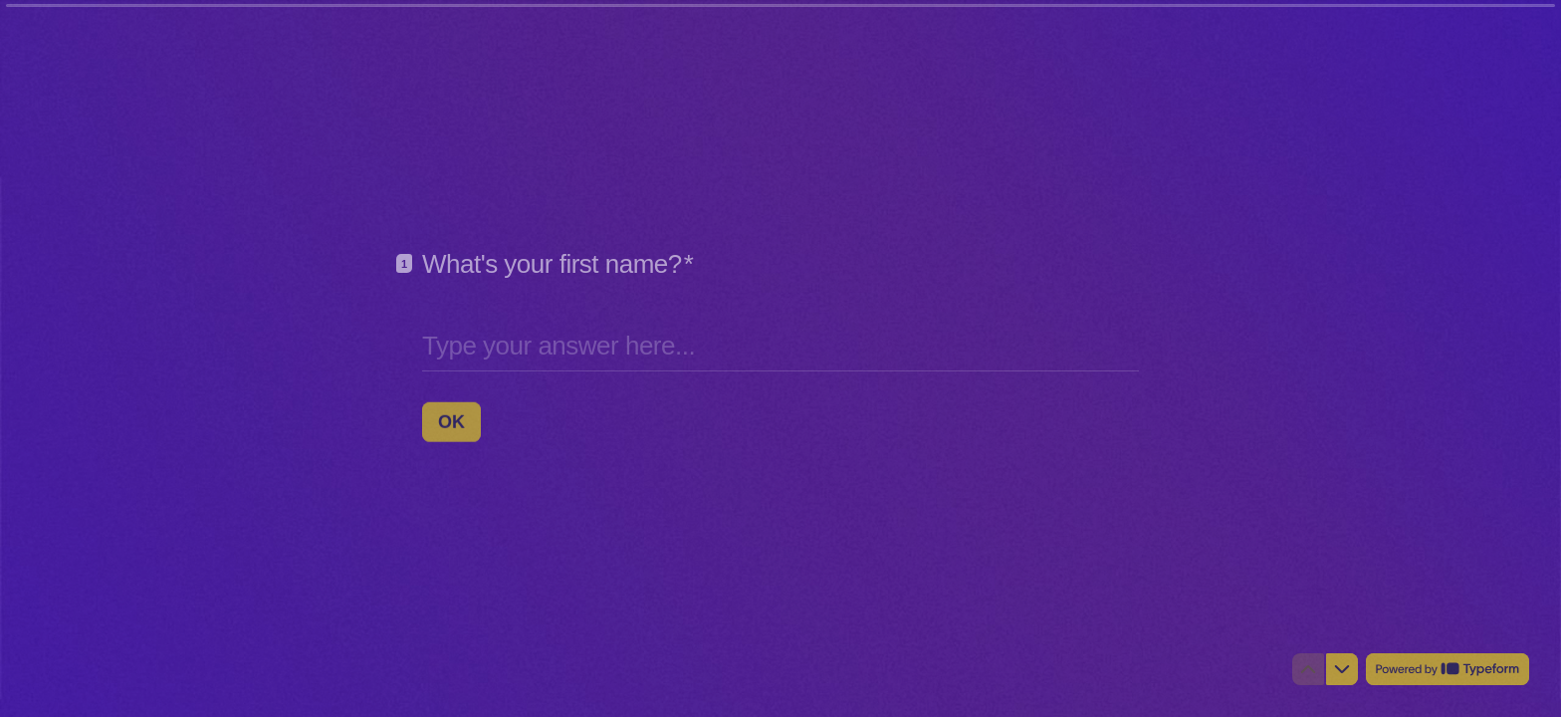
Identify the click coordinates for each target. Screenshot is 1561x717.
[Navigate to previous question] (1308, 669)
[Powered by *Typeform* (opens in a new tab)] (1447, 669)
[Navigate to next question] (1342, 669)
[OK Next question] (451, 421)
